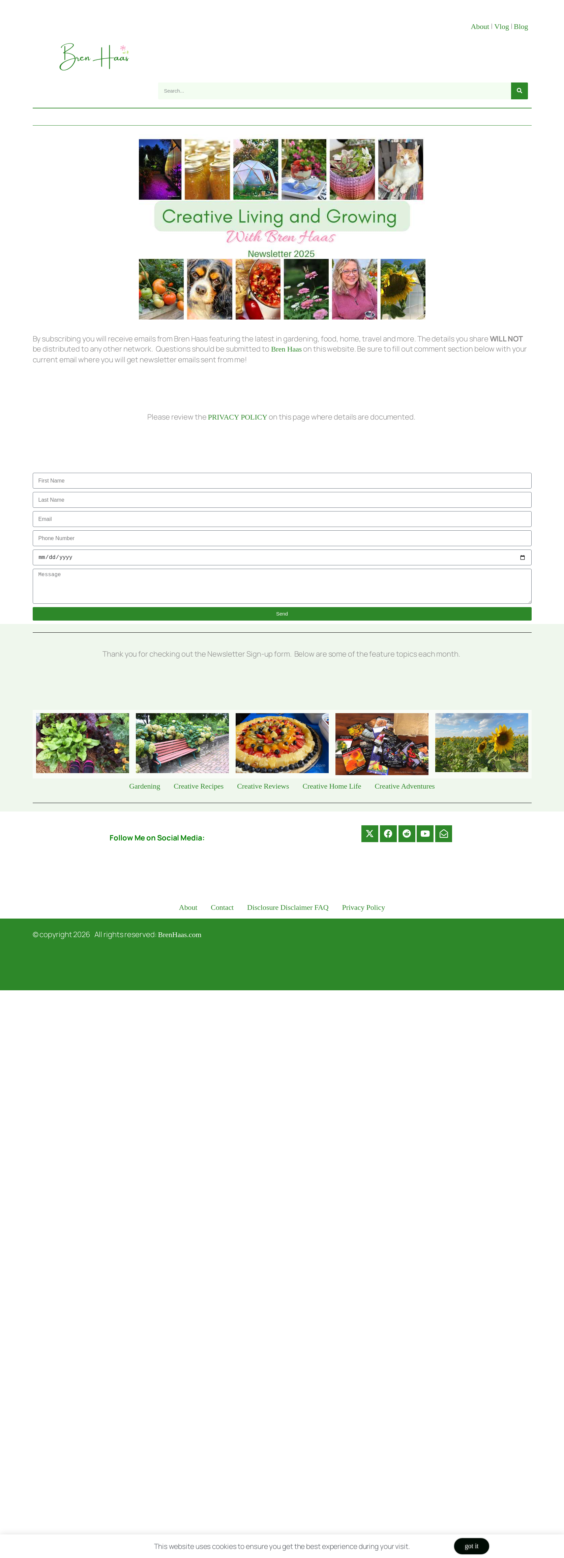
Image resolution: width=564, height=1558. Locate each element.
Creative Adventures (405, 786)
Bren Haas (285, 349)
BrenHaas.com (180, 934)
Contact (222, 907)
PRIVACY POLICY (237, 417)
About (481, 26)
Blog (521, 26)
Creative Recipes (199, 786)
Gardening (144, 786)
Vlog (502, 26)
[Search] (519, 90)
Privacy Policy (363, 907)
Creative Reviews (263, 786)
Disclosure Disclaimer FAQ (288, 907)
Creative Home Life (331, 786)
